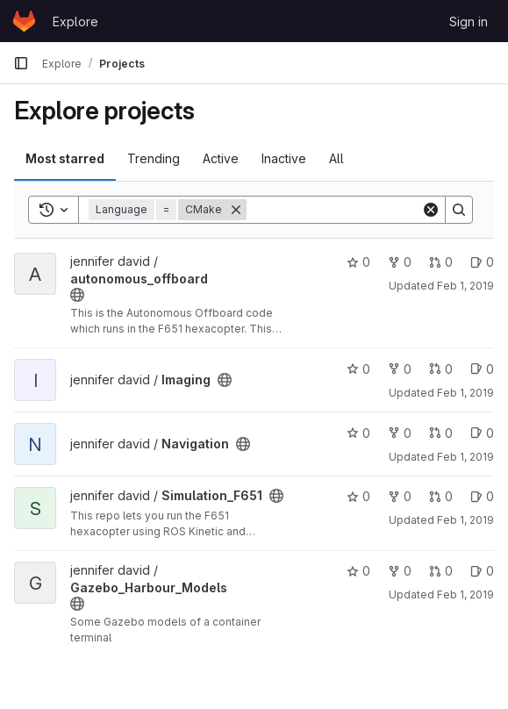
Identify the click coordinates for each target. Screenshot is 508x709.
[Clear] (430, 209)
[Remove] (236, 209)
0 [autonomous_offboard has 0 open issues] (482, 261)
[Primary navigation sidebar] (21, 63)
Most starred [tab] (64, 158)
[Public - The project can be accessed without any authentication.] (77, 295)
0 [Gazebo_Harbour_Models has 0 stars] (358, 570)
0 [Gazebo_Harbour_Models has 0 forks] (399, 570)
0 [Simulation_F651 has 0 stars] (358, 496)
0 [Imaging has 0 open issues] (482, 369)
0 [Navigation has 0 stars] (358, 433)
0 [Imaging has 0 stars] (358, 369)
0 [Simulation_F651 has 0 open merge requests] (441, 496)
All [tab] (336, 158)
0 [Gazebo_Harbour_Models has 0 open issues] (482, 570)
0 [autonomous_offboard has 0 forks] (399, 261)
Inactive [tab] (283, 158)
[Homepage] (24, 21)
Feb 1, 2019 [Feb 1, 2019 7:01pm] (465, 285)
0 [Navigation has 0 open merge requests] (441, 433)
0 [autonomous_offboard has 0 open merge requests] (441, 261)
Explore (75, 21)
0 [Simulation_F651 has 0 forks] (399, 496)
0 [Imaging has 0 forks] (399, 369)
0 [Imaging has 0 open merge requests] (441, 369)
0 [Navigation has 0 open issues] (482, 433)
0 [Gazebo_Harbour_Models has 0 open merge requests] (441, 570)
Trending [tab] (153, 158)
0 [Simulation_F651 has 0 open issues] (482, 496)
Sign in (468, 21)
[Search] (355, 209)
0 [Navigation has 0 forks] (399, 433)
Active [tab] (221, 158)
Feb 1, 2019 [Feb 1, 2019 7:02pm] (465, 594)
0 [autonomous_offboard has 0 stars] (358, 261)
